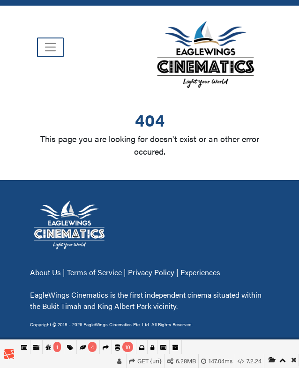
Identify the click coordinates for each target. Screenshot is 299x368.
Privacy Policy (151, 272)
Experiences (200, 272)
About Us (46, 272)
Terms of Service (94, 272)
